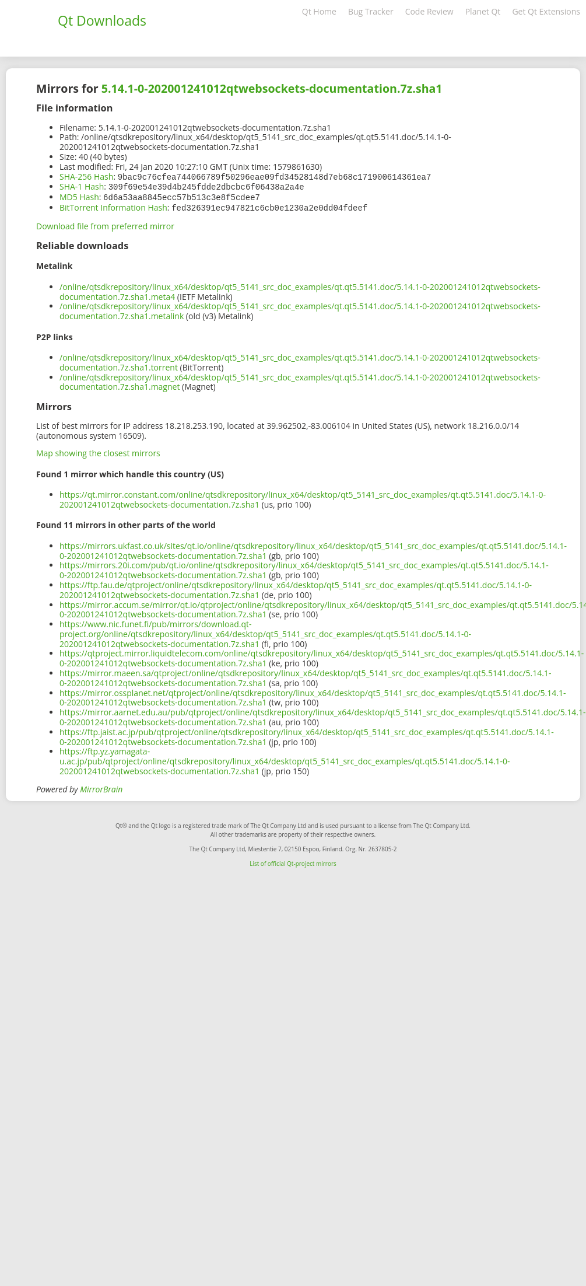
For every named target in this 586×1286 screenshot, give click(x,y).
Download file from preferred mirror (105, 223)
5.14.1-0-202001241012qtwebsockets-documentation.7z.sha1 (272, 88)
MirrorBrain (101, 786)
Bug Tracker (371, 11)
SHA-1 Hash (81, 185)
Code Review (429, 11)
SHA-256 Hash (86, 176)
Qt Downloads (102, 20)
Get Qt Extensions (546, 11)
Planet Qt (483, 11)
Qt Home (319, 11)
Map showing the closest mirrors (98, 450)
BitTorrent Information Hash (113, 205)
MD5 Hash (79, 195)
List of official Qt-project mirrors (293, 861)
